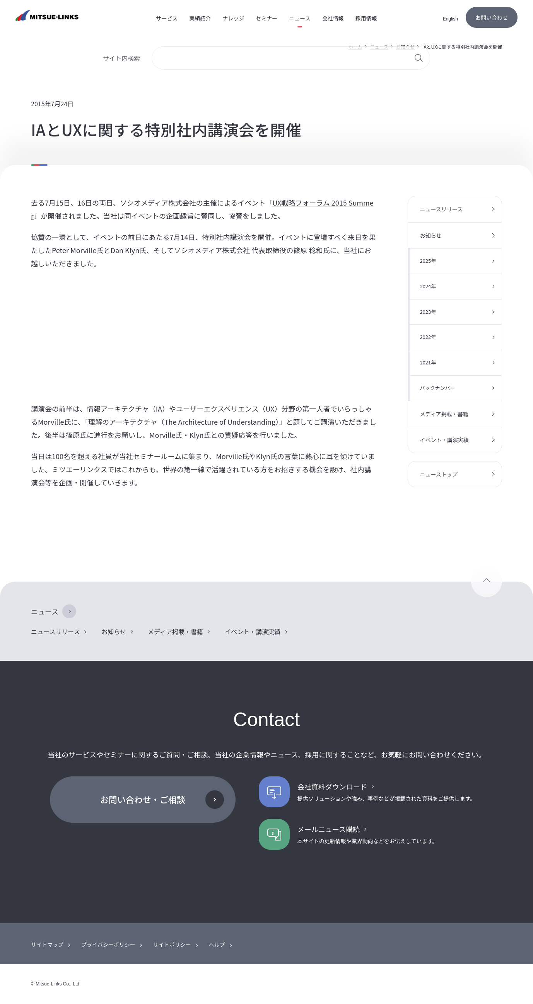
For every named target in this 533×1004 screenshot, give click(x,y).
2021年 (428, 362)
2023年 (428, 311)
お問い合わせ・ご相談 (142, 799)
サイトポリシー (172, 944)
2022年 (428, 336)
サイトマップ (47, 944)
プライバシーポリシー (108, 944)
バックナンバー (437, 387)
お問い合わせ (491, 17)
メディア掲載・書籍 (444, 414)
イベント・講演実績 (444, 440)
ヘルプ (217, 944)
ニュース (44, 611)
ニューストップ (438, 474)
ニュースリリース (441, 209)
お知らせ (430, 235)
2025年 (428, 260)
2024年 (428, 286)
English (450, 19)
